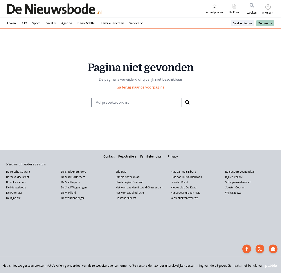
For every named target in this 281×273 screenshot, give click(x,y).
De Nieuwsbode (16, 187)
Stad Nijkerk (72, 182)
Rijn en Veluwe (234, 177)
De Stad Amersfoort (73, 172)
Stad (68, 187)
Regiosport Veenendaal (239, 172)
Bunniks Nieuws (15, 182)
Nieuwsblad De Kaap (183, 187)
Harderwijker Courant (129, 182)
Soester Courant (235, 187)
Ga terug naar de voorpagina (140, 87)
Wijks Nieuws (233, 193)
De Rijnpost (13, 198)
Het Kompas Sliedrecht (130, 193)
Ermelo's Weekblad (128, 177)
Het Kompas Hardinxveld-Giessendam (139, 187)
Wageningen (79, 187)
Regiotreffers (127, 156)
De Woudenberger (72, 198)
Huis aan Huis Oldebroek (186, 177)
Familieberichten (151, 156)
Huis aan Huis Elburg (183, 172)
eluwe (194, 198)
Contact (109, 156)
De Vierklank (68, 193)
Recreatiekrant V (181, 198)
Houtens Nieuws (126, 198)
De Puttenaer (14, 193)
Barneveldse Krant (17, 177)
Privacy (173, 156)
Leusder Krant (179, 182)
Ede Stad (121, 172)
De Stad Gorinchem (73, 177)
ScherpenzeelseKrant (238, 182)
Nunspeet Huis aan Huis (185, 193)
